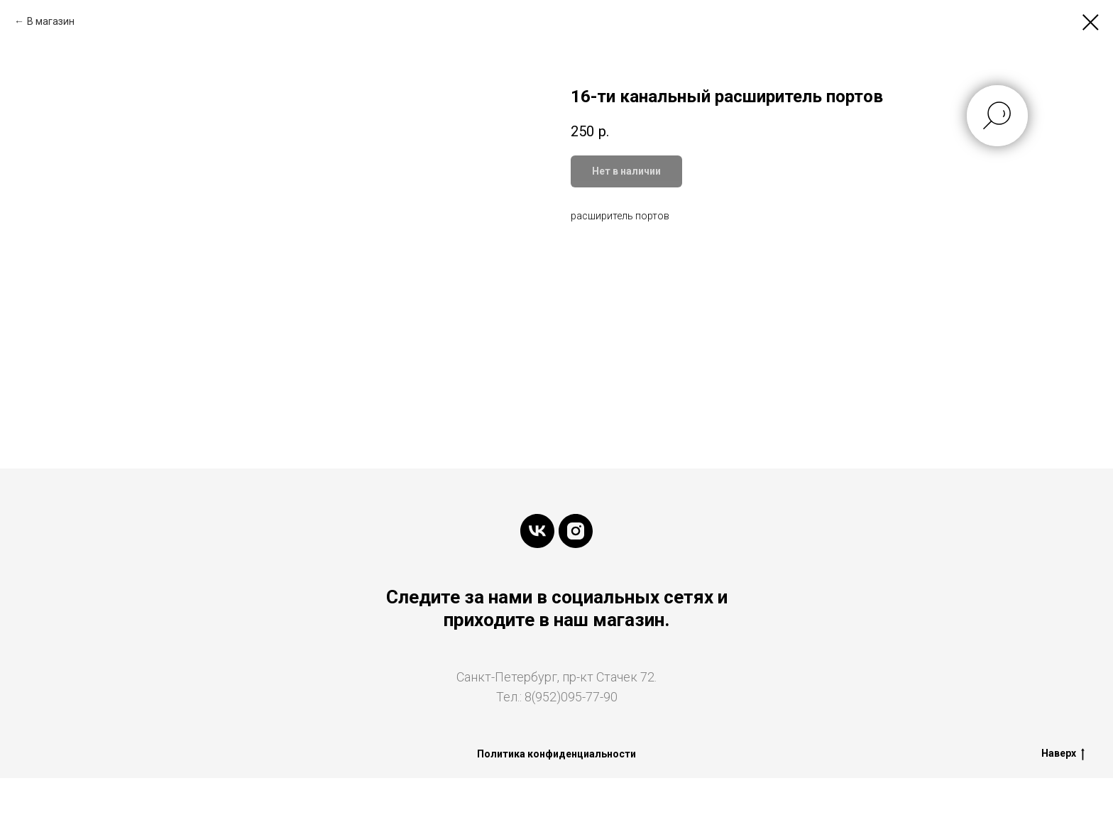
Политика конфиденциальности (556, 754)
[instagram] (576, 531)
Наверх (1063, 753)
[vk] (537, 531)
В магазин (51, 21)
